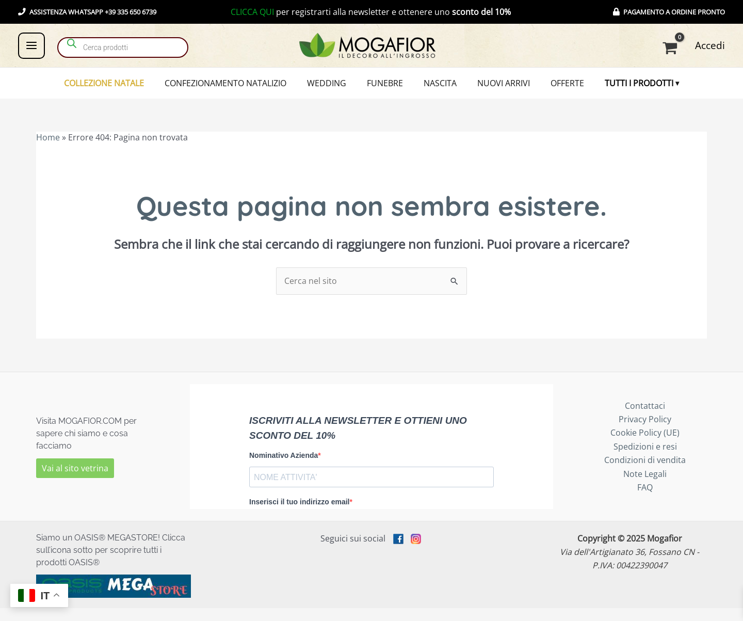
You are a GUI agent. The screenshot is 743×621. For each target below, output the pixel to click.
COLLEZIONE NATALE (130, 89)
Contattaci (645, 418)
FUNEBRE (388, 89)
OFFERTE (549, 89)
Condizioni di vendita (645, 473)
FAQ (645, 500)
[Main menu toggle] (31, 45)
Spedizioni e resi (645, 459)
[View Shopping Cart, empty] (672, 48)
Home (48, 150)
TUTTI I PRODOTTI (613, 89)
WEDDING (338, 89)
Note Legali (645, 486)
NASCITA (436, 89)
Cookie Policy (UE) (645, 446)
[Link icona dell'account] (710, 46)
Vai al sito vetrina (75, 481)
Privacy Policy (645, 432)
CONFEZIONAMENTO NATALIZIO (244, 89)
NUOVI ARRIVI (492, 89)
